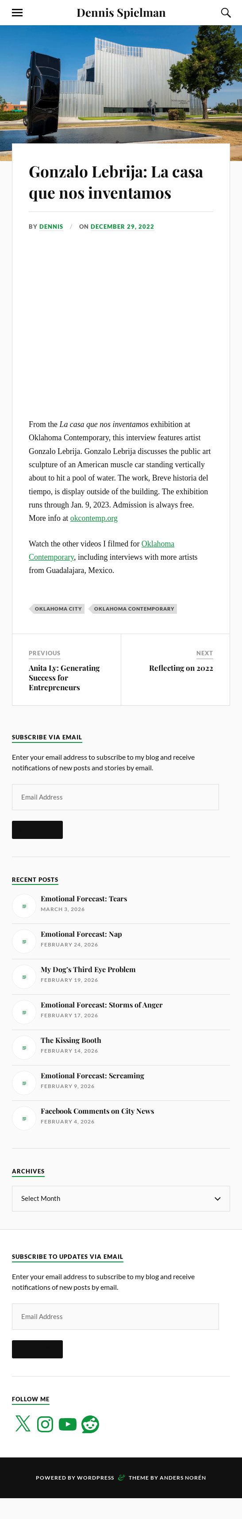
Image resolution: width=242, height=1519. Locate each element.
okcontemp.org (94, 539)
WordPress (95, 1498)
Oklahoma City (58, 629)
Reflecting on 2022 (181, 689)
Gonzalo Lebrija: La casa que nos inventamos (104, 191)
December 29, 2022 (122, 247)
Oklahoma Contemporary (134, 629)
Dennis (51, 247)
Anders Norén (183, 1498)
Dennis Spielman (121, 11)
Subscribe (37, 850)
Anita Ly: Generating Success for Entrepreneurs (64, 698)
